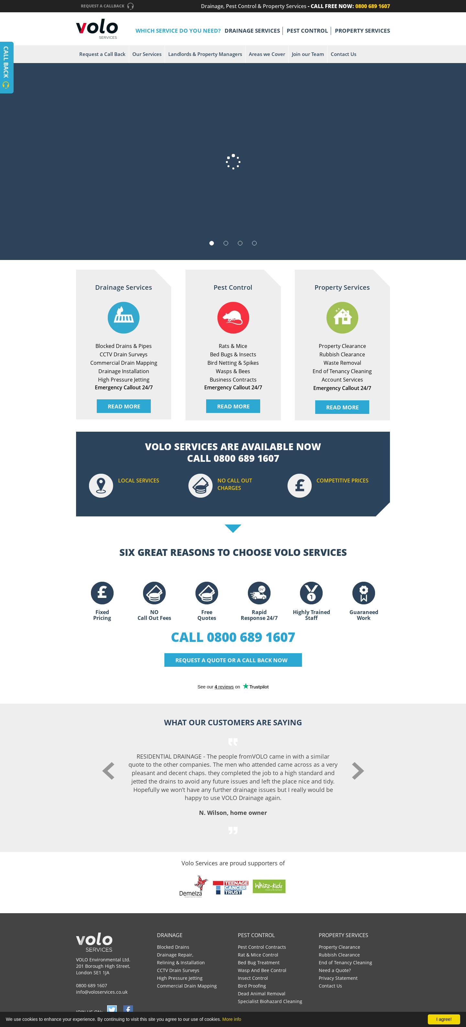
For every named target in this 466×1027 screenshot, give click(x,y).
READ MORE (124, 406)
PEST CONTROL (307, 30)
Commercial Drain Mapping (187, 986)
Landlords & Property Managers (205, 54)
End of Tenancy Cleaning (345, 962)
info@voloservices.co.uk (102, 992)
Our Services (146, 54)
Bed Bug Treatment (259, 962)
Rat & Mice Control (258, 955)
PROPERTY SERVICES (362, 30)
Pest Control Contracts (262, 947)
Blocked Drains (173, 947)
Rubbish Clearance (339, 955)
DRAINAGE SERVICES (252, 30)
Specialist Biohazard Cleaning (270, 1001)
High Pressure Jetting (180, 978)
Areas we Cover (267, 54)
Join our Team (308, 54)
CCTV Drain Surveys (178, 970)
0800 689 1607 (91, 985)
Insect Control (253, 978)
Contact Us (343, 54)
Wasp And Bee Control (262, 970)
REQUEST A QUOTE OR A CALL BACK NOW (231, 660)
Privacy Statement (338, 978)
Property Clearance (339, 947)
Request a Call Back (102, 54)
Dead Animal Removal (261, 993)
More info (231, 1019)
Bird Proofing (252, 986)
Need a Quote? (335, 970)
